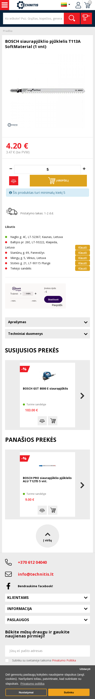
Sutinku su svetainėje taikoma (44, 660)
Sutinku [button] (69, 692)
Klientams (18, 597)
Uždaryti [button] (85, 669)
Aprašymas (17, 322)
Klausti (82, 247)
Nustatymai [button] (26, 692)
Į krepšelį (58, 180)
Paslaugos (18, 619)
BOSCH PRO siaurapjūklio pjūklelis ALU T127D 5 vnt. (47, 479)
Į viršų (47, 536)
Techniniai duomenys (25, 333)
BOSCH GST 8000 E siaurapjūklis (45, 388)
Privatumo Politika (64, 660)
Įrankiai (5, 5)
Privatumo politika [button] (32, 683)
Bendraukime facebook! (35, 586)
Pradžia (7, 31)
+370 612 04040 (32, 562)
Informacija (19, 608)
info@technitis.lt (36, 574)
